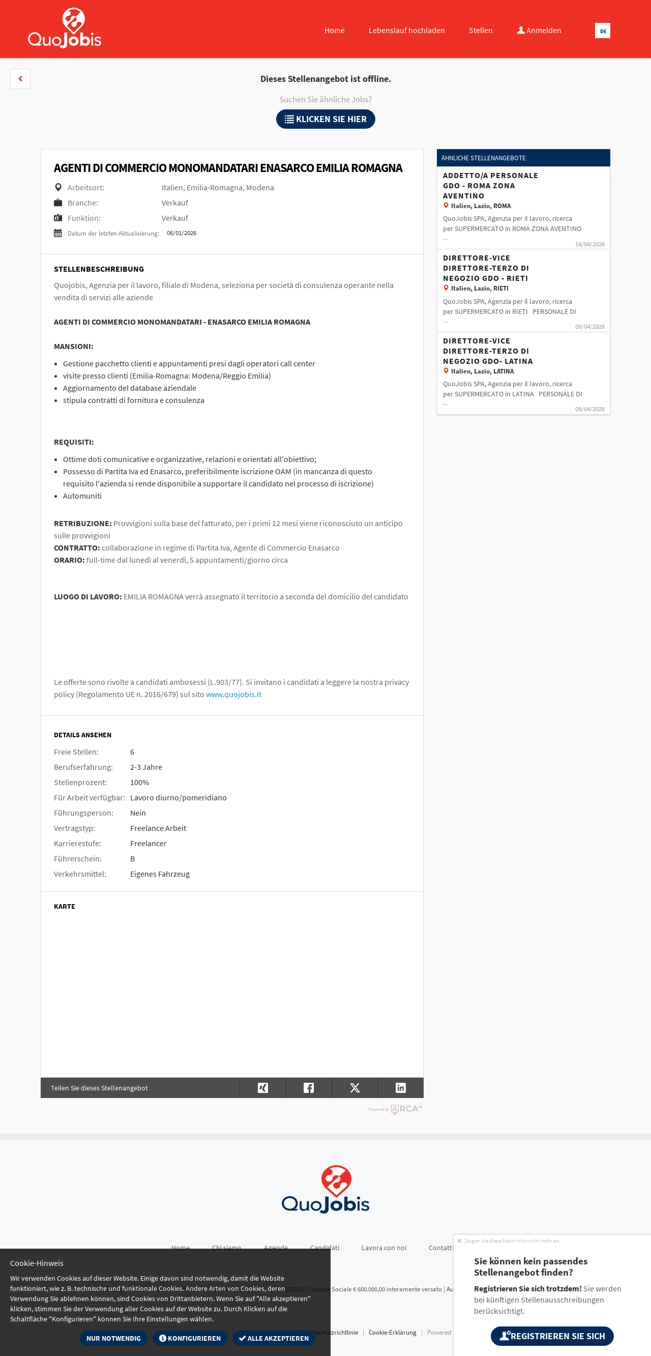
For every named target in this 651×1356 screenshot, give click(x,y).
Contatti (441, 1247)
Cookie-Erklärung (393, 1332)
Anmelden (539, 30)
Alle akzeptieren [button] (274, 1338)
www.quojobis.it (233, 694)
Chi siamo (227, 1247)
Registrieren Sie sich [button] (552, 1336)
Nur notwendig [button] (113, 1338)
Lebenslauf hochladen (407, 30)
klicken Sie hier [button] (326, 119)
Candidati (324, 1247)
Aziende (276, 1247)
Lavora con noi (384, 1247)
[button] (20, 79)
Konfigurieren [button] (190, 1338)
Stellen (481, 30)
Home (334, 30)
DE (603, 31)
